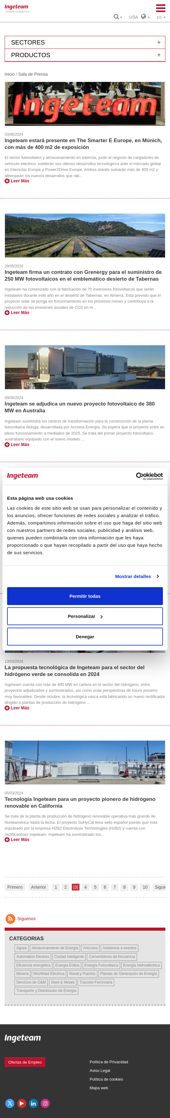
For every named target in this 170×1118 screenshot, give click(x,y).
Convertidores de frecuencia (112, 956)
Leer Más (17, 180)
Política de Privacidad (109, 1062)
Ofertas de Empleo (25, 1062)
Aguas (21, 948)
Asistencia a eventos (119, 948)
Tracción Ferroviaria (95, 982)
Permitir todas (85, 595)
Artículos (90, 948)
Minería (22, 973)
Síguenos (20, 918)
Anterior (38, 887)
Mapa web (99, 1088)
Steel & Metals (63, 982)
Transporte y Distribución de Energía (46, 990)
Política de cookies (106, 1079)
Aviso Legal (100, 1070)
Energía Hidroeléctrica (141, 965)
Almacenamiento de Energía (55, 948)
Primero (14, 887)
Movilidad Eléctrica (49, 973)
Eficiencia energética (33, 965)
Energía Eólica (67, 965)
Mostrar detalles (133, 576)
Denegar (85, 636)
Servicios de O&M (31, 982)
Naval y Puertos (82, 973)
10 (145, 887)
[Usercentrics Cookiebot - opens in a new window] (136, 476)
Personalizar (85, 616)
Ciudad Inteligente (69, 956)
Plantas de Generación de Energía (128, 973)
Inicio (10, 74)
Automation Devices (32, 956)
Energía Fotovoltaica (101, 965)
